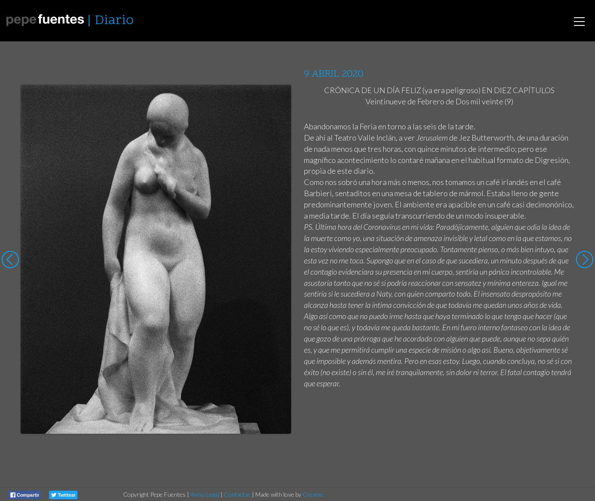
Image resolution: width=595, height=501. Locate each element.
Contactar (237, 494)
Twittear (63, 495)
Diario (114, 21)
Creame (313, 494)
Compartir (25, 495)
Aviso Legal (204, 494)
